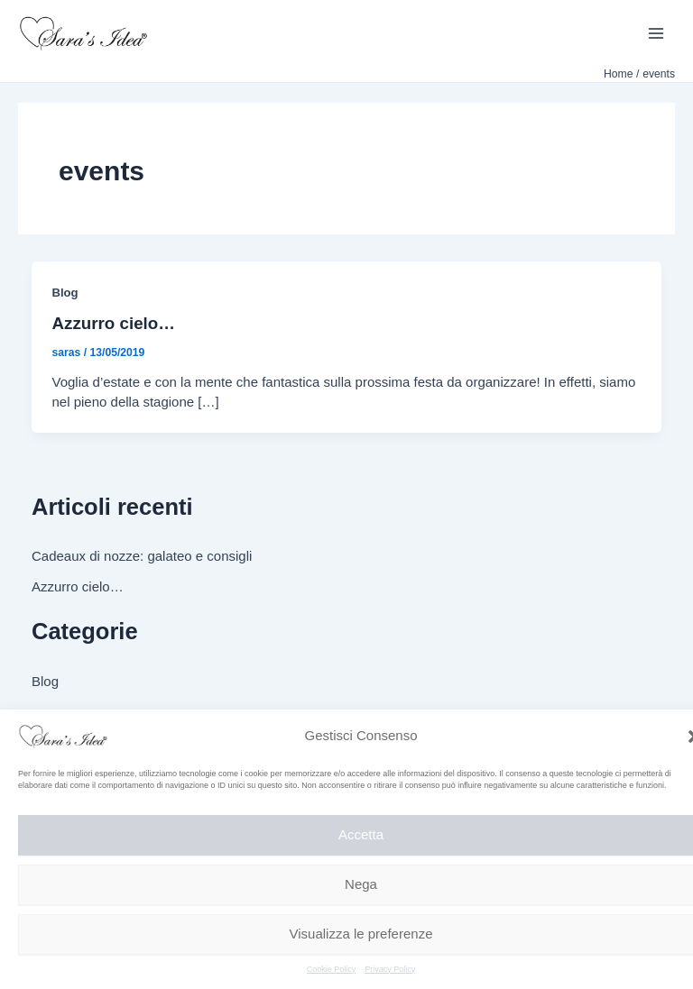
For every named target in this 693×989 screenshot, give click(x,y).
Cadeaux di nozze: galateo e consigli (142, 555)
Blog (65, 292)
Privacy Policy (390, 969)
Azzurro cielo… (113, 323)
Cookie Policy (331, 969)
